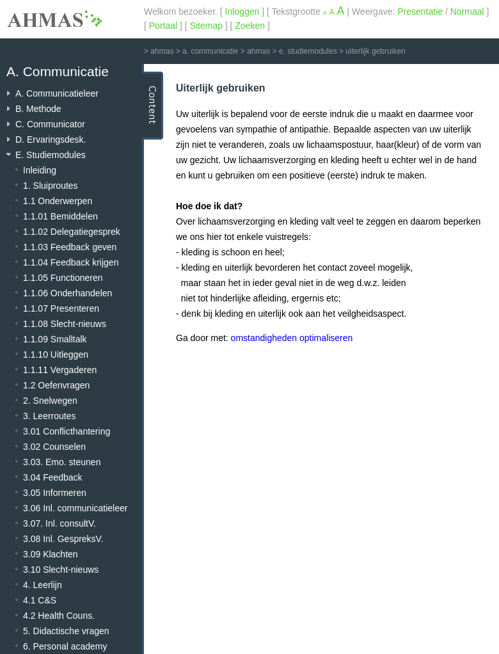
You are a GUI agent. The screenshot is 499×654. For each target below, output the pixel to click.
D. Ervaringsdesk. (50, 139)
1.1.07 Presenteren (61, 308)
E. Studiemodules (50, 155)
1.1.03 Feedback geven (69, 247)
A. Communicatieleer (57, 93)
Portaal (163, 25)
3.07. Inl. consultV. (59, 523)
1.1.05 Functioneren (63, 278)
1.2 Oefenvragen (56, 385)
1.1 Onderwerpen (57, 201)
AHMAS (54, 18)
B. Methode (38, 109)
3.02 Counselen (54, 447)
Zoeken (250, 25)
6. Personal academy (65, 646)
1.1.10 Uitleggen (55, 354)
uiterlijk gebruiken (375, 51)
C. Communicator (50, 124)
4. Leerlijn (42, 585)
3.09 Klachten (50, 554)
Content (152, 106)
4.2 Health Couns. (59, 615)
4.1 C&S (39, 600)
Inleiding (39, 170)
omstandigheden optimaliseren (292, 338)
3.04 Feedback (53, 477)
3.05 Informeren (54, 493)
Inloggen (242, 11)
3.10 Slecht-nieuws (61, 569)
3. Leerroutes (49, 416)
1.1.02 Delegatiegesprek (71, 232)
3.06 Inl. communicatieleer (75, 508)
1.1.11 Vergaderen (60, 370)
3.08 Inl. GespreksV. (63, 539)
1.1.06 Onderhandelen (67, 293)
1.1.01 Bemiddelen (60, 216)
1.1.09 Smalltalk (55, 339)
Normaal (467, 11)
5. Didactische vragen (66, 631)
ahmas (161, 51)
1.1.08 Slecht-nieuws (64, 324)
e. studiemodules (308, 51)
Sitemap (206, 25)
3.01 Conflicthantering (66, 431)
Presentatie (420, 11)
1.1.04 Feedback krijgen (70, 262)
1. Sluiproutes (50, 185)
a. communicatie (210, 51)
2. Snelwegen (50, 400)
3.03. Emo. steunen (61, 462)
